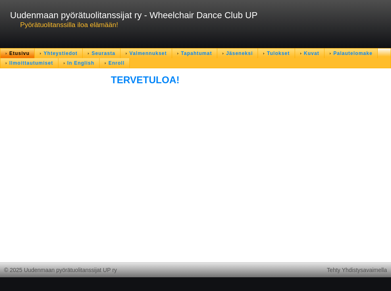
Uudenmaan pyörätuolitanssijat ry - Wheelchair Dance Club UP (134, 15)
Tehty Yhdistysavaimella (357, 270)
